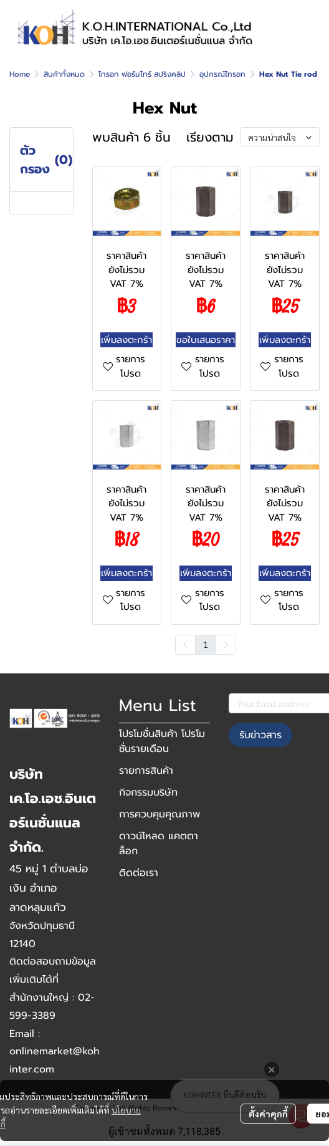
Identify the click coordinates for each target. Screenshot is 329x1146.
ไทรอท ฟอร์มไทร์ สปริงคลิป (142, 74)
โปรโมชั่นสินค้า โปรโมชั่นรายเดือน (162, 741)
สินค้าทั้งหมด (64, 74)
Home (19, 74)
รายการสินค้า (146, 770)
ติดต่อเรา (138, 872)
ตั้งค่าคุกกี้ (268, 1113)
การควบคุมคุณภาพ (159, 814)
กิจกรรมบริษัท (148, 792)
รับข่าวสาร (260, 735)
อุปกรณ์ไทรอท (222, 74)
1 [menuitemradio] (205, 644)
